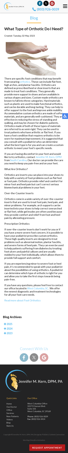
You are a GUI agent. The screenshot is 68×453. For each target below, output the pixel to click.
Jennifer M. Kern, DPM (49, 157)
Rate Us (10, 426)
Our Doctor (11, 407)
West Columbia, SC (37, 288)
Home (9, 403)
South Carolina (18, 160)
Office (9, 410)
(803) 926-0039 (48, 9)
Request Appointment (47, 447)
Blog (8, 422)
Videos (9, 419)
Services (10, 413)
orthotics (25, 82)
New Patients (12, 416)
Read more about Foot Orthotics (22, 300)
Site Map (26, 440)
